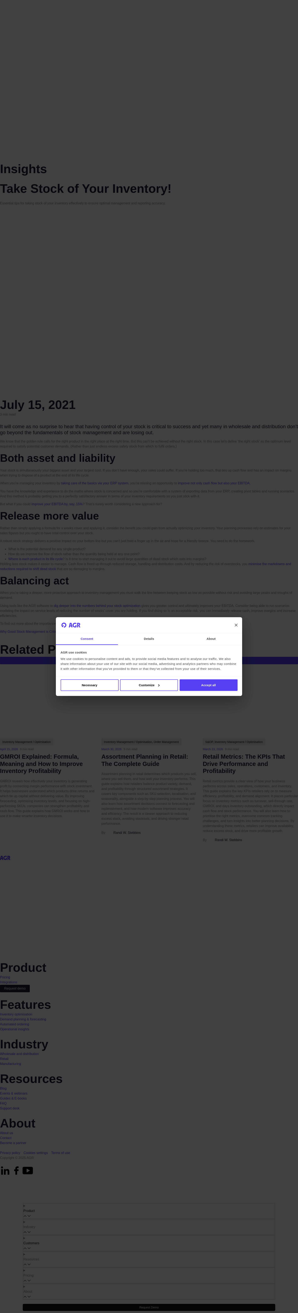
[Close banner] (236, 625)
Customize (149, 685)
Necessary (89, 685)
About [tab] (211, 638)
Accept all (208, 685)
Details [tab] (149, 638)
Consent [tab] (87, 638)
